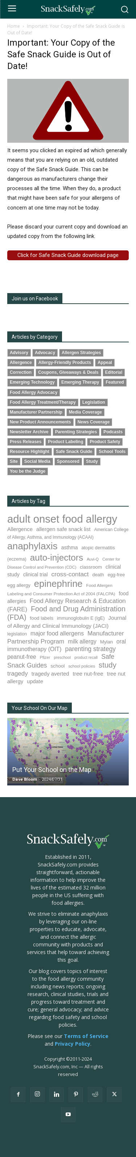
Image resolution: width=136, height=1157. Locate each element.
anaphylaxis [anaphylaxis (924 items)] (32, 546)
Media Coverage (85, 412)
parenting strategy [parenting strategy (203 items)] (90, 649)
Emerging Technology (32, 382)
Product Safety (105, 441)
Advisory (19, 352)
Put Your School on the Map (51, 769)
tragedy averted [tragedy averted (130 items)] (50, 673)
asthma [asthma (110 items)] (69, 547)
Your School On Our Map (39, 708)
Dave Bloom (24, 779)
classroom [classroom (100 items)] (91, 567)
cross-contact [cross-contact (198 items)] (70, 574)
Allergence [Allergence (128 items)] (20, 529)
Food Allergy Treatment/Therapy (43, 402)
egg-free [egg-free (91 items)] (116, 574)
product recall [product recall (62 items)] (86, 657)
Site (14, 461)
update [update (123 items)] (35, 681)
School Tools (112, 451)
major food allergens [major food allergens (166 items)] (57, 633)
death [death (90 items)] (98, 574)
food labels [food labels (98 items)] (41, 618)
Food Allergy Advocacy (33, 392)
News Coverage (94, 421)
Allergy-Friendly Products (64, 362)
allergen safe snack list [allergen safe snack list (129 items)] (63, 529)
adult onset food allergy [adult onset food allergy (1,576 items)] (62, 519)
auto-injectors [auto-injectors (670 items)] (56, 557)
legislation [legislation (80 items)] (17, 634)
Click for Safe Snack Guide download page (68, 255)
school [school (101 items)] (58, 666)
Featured (115, 382)
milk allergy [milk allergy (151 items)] (82, 641)
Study (92, 461)
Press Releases (25, 441)
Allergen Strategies (81, 352)
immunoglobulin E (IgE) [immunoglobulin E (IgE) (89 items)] (81, 618)
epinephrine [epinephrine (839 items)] (58, 583)
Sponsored (68, 461)
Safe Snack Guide (74, 451)
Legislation (93, 402)
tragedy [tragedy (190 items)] (17, 673)
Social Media (37, 461)
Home (13, 26)
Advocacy (45, 352)
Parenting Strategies (76, 431)
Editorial (114, 372)
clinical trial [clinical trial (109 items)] (35, 574)
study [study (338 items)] (107, 665)
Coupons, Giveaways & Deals (68, 372)
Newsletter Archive (29, 431)
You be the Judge (27, 471)
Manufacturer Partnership (36, 412)
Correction (21, 372)
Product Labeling (65, 441)
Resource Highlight (29, 451)
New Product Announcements (40, 421)
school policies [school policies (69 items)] (81, 666)
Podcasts (113, 431)
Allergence (21, 362)
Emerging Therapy (80, 382)
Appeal (105, 362)
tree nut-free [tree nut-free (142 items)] (88, 673)
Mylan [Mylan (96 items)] (106, 642)
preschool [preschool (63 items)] (62, 657)
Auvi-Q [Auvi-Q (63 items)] (93, 559)
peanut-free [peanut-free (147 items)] (21, 657)
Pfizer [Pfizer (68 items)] (45, 657)
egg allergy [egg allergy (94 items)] (18, 585)
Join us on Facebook (35, 298)
